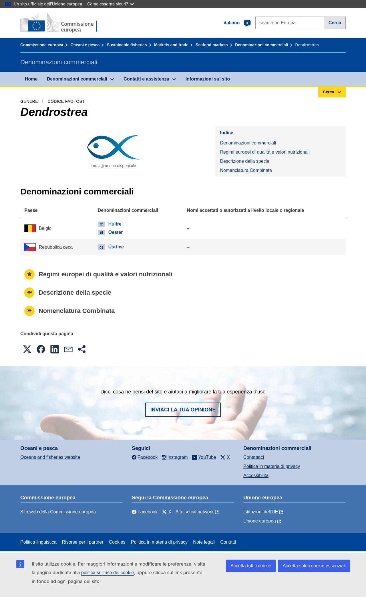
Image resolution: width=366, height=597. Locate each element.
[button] (27, 349)
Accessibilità (255, 475)
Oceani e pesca (85, 45)
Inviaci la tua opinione (183, 410)
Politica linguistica (38, 542)
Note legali (204, 542)
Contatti (228, 542)
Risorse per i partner (83, 542)
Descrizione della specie (244, 161)
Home (31, 79)
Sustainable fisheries (127, 45)
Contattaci (253, 457)
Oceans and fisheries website (50, 457)
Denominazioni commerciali (261, 45)
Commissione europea (41, 45)
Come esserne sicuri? (110, 3)
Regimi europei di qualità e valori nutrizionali (264, 152)
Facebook (145, 511)
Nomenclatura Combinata (246, 170)
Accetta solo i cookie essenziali (314, 565)
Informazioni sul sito (208, 79)
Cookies (117, 542)
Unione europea (259, 520)
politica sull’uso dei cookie (107, 572)
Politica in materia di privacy (271, 466)
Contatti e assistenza (146, 79)
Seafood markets (212, 45)
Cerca (335, 22)
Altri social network (195, 511)
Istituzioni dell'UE (260, 511)
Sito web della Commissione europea (58, 511)
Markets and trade (171, 45)
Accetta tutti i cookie (250, 565)
